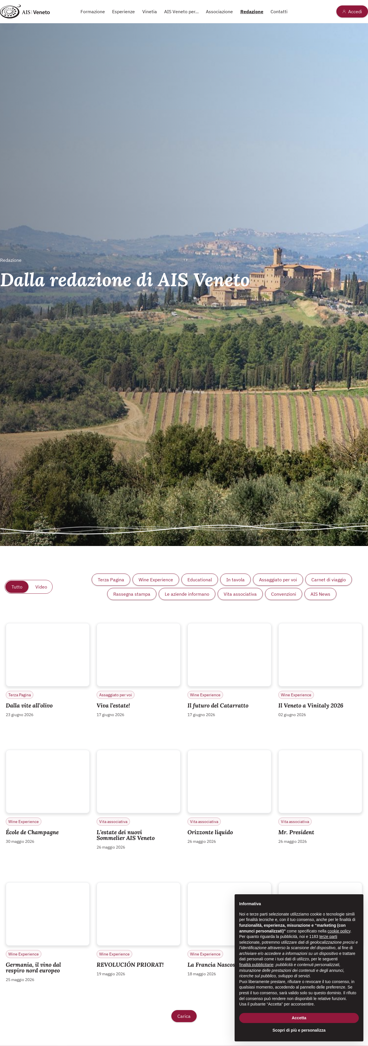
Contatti (279, 11)
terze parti (328, 936)
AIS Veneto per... (181, 11)
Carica (184, 1016)
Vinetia (149, 11)
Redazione (251, 11)
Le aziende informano (187, 594)
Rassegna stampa (131, 594)
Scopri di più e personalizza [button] (299, 1030)
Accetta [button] (299, 1018)
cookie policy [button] (338, 931)
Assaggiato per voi (278, 579)
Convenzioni (283, 594)
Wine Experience (156, 579)
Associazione (219, 11)
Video (41, 587)
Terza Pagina (111, 579)
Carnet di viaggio (328, 579)
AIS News (320, 594)
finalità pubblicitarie (256, 964)
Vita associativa (240, 594)
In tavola (235, 579)
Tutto (17, 587)
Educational (199, 579)
